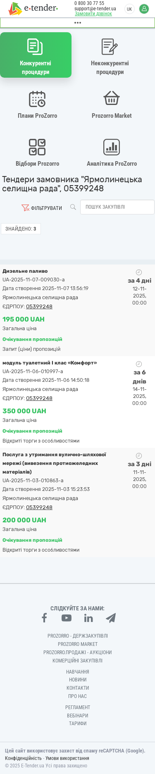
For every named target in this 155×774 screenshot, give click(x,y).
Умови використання (67, 758)
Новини (77, 680)
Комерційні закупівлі (77, 661)
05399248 (39, 306)
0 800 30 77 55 (89, 3)
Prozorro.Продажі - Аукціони (77, 652)
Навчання (77, 672)
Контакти (78, 688)
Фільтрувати (46, 208)
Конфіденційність (23, 758)
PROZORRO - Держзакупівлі (78, 636)
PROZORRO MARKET (78, 644)
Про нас (77, 696)
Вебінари (77, 716)
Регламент (77, 707)
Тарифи (77, 723)
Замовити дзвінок (93, 14)
